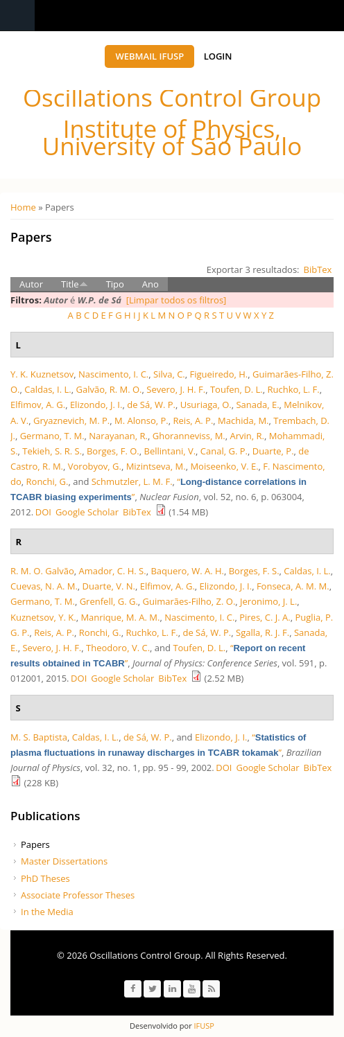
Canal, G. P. (224, 451)
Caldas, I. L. (47, 389)
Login (218, 56)
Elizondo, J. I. (96, 404)
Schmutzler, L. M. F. (132, 481)
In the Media (47, 911)
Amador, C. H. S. (112, 571)
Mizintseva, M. (156, 466)
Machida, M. (243, 420)
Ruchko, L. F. (293, 389)
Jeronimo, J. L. (268, 601)
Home (23, 207)
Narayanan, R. (118, 435)
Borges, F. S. (254, 571)
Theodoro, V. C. (118, 647)
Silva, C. (169, 374)
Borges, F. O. (113, 451)
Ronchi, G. (47, 481)
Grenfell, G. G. (109, 601)
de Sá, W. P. (151, 404)
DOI (43, 512)
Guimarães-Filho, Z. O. (189, 601)
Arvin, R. (247, 435)
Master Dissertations (64, 861)
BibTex (318, 269)
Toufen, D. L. (236, 389)
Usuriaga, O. (206, 404)
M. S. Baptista (38, 737)
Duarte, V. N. (109, 586)
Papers (35, 844)
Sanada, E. (257, 404)
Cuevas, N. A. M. (44, 586)
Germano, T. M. (52, 435)
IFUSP (203, 1025)
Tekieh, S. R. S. (52, 451)
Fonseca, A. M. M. (293, 586)
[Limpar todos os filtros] (176, 300)
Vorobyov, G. (94, 466)
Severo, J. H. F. (175, 389)
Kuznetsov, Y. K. (43, 617)
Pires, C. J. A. (265, 617)
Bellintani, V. (170, 451)
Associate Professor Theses (78, 895)
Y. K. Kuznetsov (42, 374)
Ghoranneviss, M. (189, 435)
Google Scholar (87, 512)
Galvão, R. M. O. (108, 389)
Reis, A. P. (193, 420)
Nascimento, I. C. (113, 374)
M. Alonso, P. (141, 420)
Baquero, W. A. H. (187, 571)
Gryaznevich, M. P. (71, 420)
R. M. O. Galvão (42, 571)
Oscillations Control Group (172, 97)
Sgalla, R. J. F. (262, 632)
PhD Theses (45, 878)
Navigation (17, 15)
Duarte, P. (273, 451)
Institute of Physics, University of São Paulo (172, 137)
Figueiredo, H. (219, 374)
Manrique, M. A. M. (120, 617)
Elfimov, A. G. (37, 404)
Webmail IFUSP (149, 56)
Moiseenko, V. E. (224, 466)
